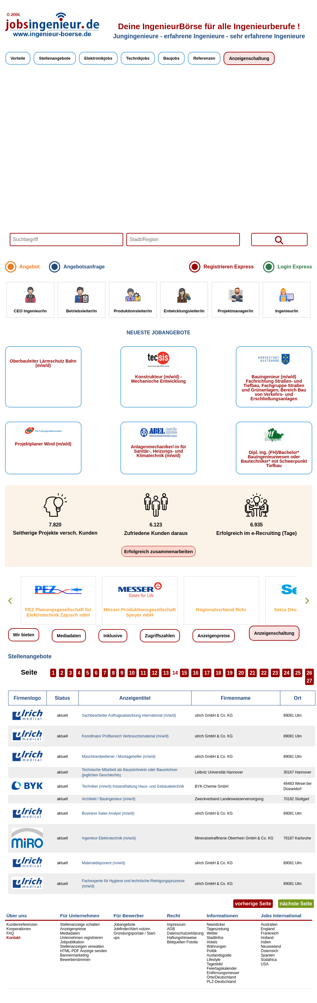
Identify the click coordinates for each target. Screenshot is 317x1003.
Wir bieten (23, 634)
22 (264, 673)
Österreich (269, 951)
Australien (269, 924)
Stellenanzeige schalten (80, 924)
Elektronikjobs (98, 58)
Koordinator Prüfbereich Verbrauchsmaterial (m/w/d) (125, 736)
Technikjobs (138, 58)
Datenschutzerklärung (185, 933)
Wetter (212, 933)
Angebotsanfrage (84, 266)
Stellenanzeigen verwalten (82, 946)
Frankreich (270, 933)
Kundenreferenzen (22, 924)
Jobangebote (124, 924)
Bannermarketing (74, 955)
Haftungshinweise (182, 938)
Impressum (176, 924)
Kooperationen (19, 929)
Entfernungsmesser (223, 973)
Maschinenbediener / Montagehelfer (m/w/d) (119, 756)
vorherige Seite (253, 903)
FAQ (10, 933)
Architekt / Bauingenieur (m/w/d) (108, 799)
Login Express (294, 266)
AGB (171, 929)
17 (207, 673)
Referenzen (204, 58)
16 (195, 673)
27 (309, 680)
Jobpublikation (72, 942)
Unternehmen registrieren (81, 938)
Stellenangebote (54, 58)
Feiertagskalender (222, 968)
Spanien (268, 955)
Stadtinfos (215, 938)
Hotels (212, 942)
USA (265, 964)
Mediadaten (69, 635)
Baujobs (171, 58)
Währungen (216, 946)
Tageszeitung (218, 929)
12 (154, 673)
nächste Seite (296, 903)
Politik (212, 951)
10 (132, 673)
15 (184, 673)
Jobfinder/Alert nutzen (132, 929)
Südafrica (269, 959)
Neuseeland (271, 946)
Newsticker (216, 924)
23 (275, 673)
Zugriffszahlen (160, 635)
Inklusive (112, 635)
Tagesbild (215, 964)
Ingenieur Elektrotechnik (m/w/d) (109, 838)
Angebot (29, 266)
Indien (266, 942)
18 (218, 673)
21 (252, 673)
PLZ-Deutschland (221, 981)
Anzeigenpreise (214, 635)
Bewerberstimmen (75, 959)
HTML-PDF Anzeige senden (83, 951)
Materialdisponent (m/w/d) (103, 863)
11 (143, 673)
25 (298, 673)
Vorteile (18, 58)
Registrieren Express (228, 266)
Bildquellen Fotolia (182, 942)
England (268, 929)
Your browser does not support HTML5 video (158, 165)
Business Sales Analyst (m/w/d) (108, 813)
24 (286, 673)
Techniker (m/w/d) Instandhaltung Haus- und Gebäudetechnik (133, 786)
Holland (267, 938)
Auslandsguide (219, 955)
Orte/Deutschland (221, 977)
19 (230, 673)
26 (309, 673)
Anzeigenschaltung (249, 58)
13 (166, 673)
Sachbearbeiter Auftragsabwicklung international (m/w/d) (129, 715)
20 (241, 673)
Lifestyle (213, 959)
